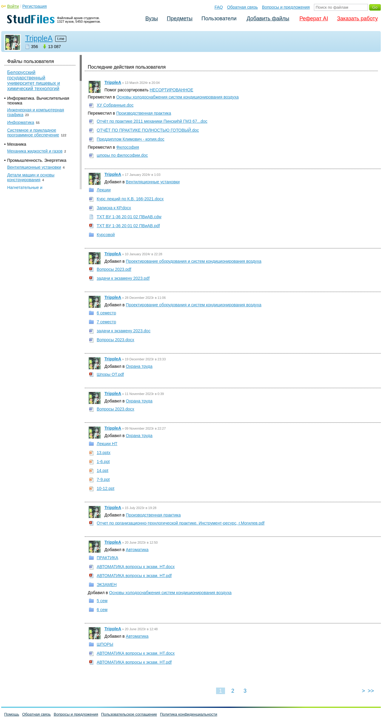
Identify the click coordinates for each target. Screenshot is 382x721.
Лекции (104, 189)
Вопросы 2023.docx (115, 339)
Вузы (151, 18)
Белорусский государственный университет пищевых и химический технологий (33, 80)
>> (371, 691)
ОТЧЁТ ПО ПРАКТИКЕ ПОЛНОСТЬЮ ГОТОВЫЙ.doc (148, 130)
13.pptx (103, 452)
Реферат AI (313, 18)
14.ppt (102, 470)
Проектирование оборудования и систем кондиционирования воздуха (193, 261)
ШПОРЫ (105, 644)
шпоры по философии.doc (122, 155)
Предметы (179, 18)
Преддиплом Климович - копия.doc (130, 139)
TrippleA (39, 38)
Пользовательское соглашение (129, 714)
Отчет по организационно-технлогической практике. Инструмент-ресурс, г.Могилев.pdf (180, 523)
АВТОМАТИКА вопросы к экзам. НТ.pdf (134, 575)
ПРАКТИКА (107, 557)
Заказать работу (357, 18)
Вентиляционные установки (153, 181)
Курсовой (106, 234)
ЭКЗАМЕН (107, 584)
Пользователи (218, 18)
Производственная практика (143, 113)
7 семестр (106, 321)
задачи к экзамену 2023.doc (123, 330)
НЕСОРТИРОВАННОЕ (171, 89)
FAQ (219, 7)
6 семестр (106, 312)
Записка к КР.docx (114, 207)
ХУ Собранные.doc (115, 105)
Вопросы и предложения (286, 7)
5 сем (102, 600)
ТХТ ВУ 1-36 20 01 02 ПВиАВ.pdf (128, 225)
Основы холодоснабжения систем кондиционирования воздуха (177, 97)
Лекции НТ (107, 443)
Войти (13, 6)
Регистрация (34, 6)
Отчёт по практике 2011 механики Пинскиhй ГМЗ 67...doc (152, 121)
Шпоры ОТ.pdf (110, 374)
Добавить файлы (268, 18)
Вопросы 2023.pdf (114, 269)
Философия (127, 147)
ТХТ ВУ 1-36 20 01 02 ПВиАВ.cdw (129, 216)
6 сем (102, 609)
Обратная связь (242, 7)
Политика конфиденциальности (188, 714)
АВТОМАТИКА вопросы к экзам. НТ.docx (136, 566)
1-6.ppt (103, 461)
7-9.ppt (103, 479)
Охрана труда (139, 366)
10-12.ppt (105, 488)
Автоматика (137, 549)
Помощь (11, 714)
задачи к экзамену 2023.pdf (123, 278)
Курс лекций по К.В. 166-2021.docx (130, 198)
